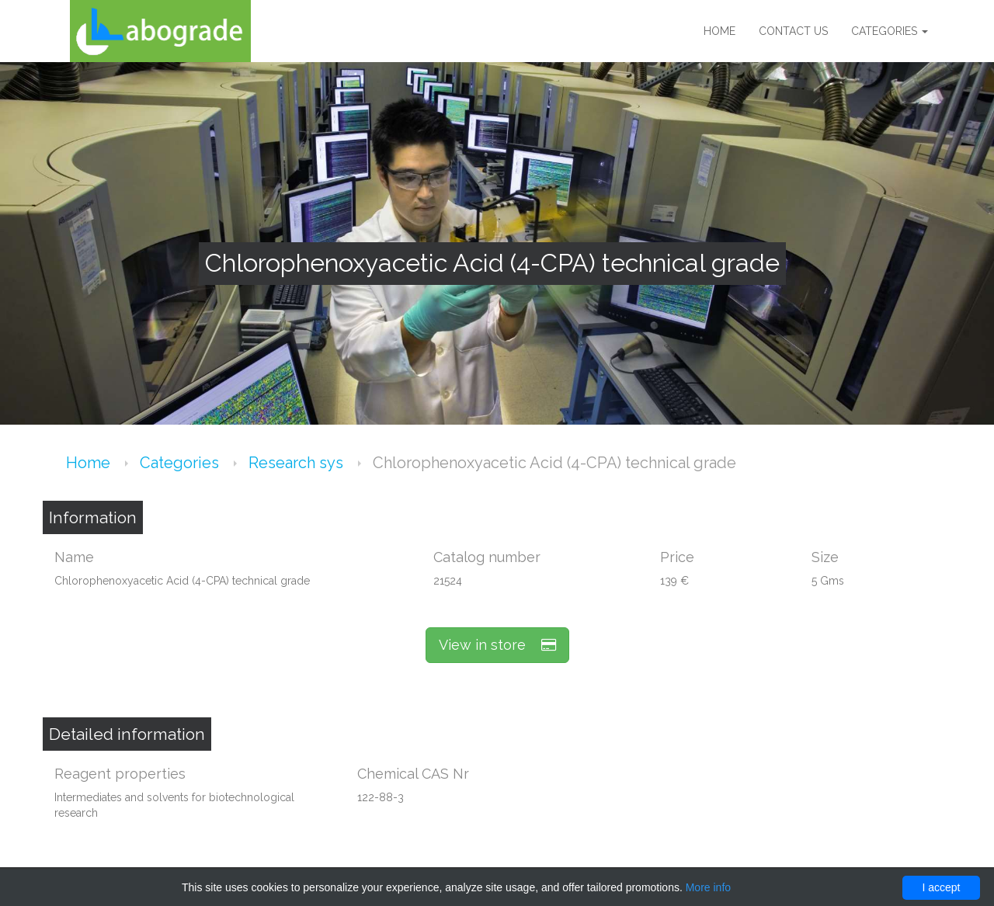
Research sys (297, 462)
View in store (497, 645)
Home (719, 31)
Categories (889, 31)
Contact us (793, 31)
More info (708, 887)
